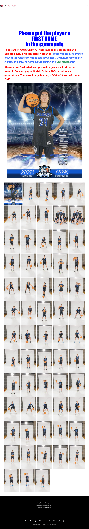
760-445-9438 (46, 507)
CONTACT (79, 6)
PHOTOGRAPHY (46, 6)
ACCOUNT (69, 6)
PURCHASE (59, 6)
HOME (36, 6)
